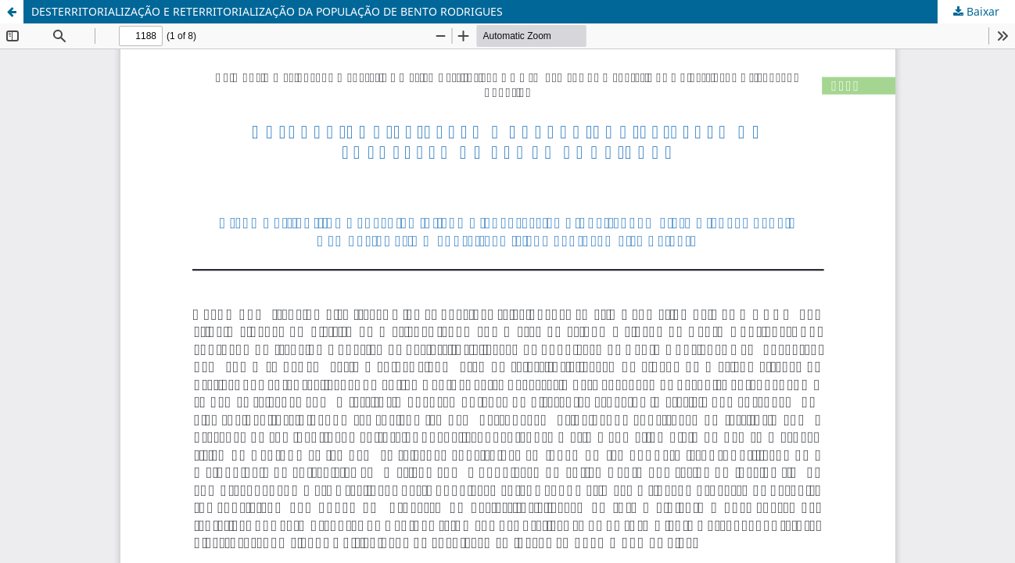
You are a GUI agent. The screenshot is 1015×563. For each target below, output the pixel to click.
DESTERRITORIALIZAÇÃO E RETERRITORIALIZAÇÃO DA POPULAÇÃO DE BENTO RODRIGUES (267, 11)
